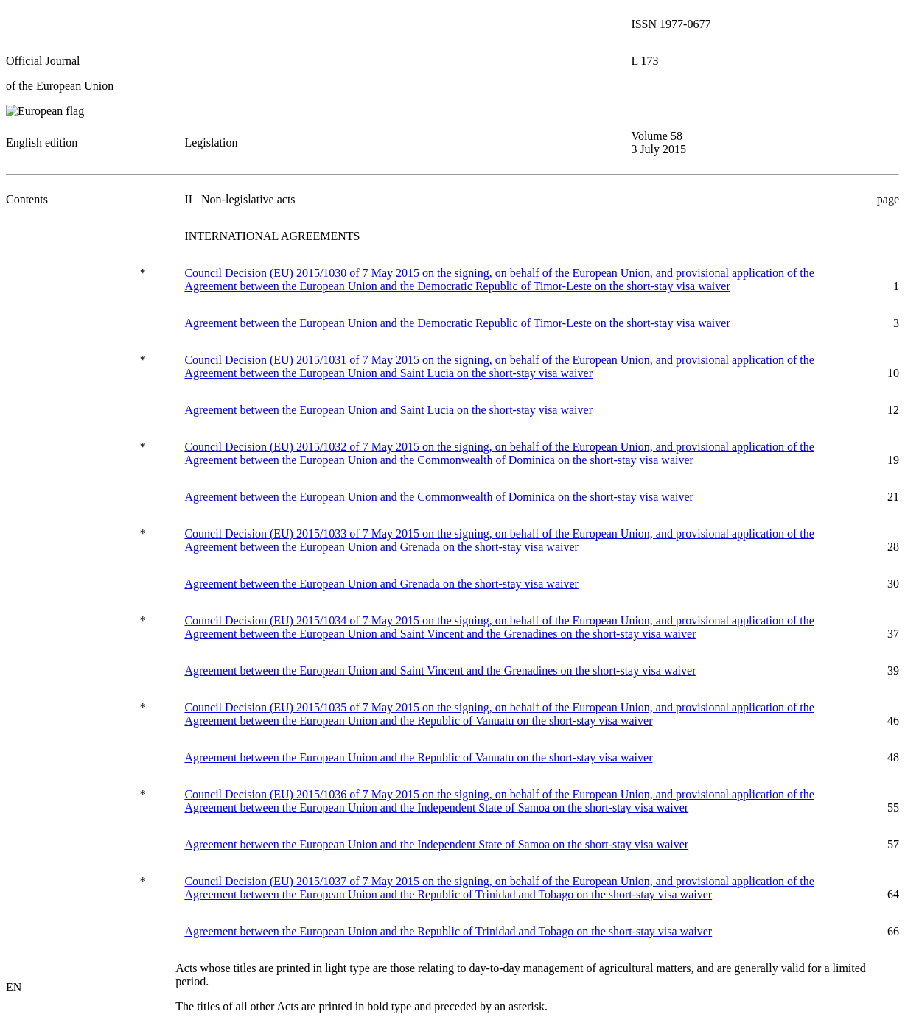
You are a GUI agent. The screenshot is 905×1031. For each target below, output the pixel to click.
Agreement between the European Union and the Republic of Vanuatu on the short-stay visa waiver (418, 757)
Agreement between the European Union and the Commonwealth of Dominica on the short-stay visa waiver (438, 496)
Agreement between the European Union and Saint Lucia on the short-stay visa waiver (388, 410)
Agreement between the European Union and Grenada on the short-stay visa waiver (381, 583)
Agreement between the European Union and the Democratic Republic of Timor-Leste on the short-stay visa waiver (457, 323)
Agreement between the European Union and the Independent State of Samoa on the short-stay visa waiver (436, 844)
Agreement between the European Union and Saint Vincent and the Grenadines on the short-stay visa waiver (440, 670)
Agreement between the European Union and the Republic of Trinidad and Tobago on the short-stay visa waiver (448, 931)
